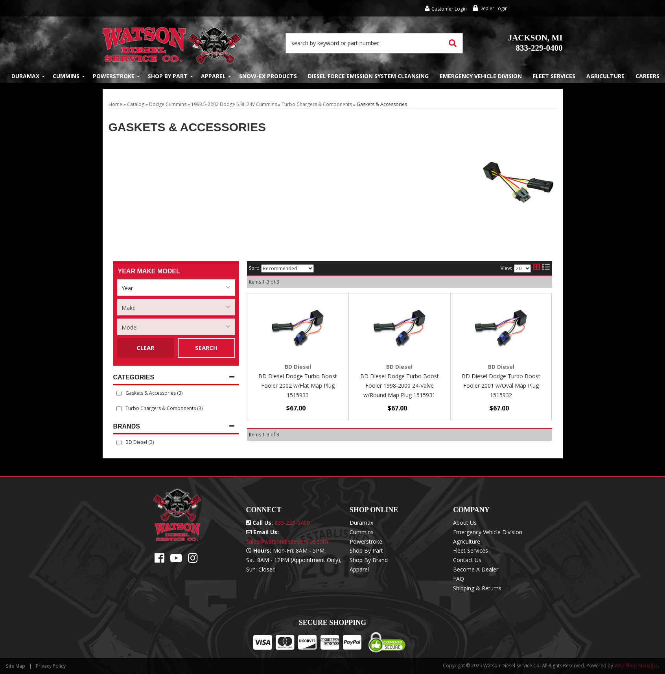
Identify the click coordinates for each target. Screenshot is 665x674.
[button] (374, 43)
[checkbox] (119, 442)
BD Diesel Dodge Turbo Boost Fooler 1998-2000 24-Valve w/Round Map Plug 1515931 (399, 385)
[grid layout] (536, 268)
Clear (145, 348)
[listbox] (176, 287)
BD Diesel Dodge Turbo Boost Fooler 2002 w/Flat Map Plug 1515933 (297, 385)
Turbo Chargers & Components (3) (164, 408)
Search (206, 348)
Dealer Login (490, 8)
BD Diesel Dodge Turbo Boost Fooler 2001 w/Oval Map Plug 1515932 (501, 385)
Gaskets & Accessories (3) (153, 393)
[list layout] (546, 268)
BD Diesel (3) (139, 442)
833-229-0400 (535, 43)
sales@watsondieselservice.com (287, 541)
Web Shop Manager (636, 665)
